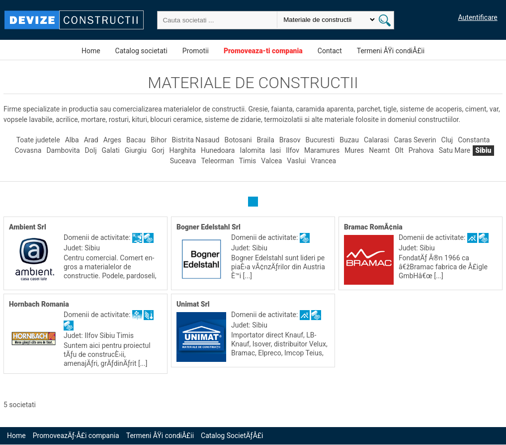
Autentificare (478, 17)
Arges (112, 140)
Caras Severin (415, 140)
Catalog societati (141, 51)
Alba (72, 140)
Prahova (421, 151)
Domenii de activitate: (98, 238)
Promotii (195, 51)
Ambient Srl (27, 227)
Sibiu (483, 151)
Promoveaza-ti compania (263, 51)
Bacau (136, 140)
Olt (399, 151)
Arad (91, 140)
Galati (111, 151)
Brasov (290, 140)
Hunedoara (218, 151)
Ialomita (252, 151)
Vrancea (323, 161)
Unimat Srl (193, 305)
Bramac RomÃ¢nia (373, 227)
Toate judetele (38, 140)
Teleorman (217, 161)
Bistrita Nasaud (196, 140)
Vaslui (296, 161)
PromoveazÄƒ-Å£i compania (76, 436)
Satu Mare (455, 151)
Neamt (379, 151)
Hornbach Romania (39, 305)
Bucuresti (320, 140)
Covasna (28, 151)
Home (91, 51)
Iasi (275, 151)
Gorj (158, 151)
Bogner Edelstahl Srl (208, 227)
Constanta (474, 140)
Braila (265, 140)
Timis (247, 161)
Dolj (91, 151)
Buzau (349, 140)
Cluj (447, 140)
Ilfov (292, 151)
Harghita (182, 151)
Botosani (238, 140)
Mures (354, 151)
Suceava (183, 161)
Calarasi (376, 140)
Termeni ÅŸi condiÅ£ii (390, 51)
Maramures (321, 151)
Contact (330, 51)
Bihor (159, 140)
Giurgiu (136, 151)
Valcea (271, 161)
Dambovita (63, 151)
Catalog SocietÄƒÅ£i (232, 436)
